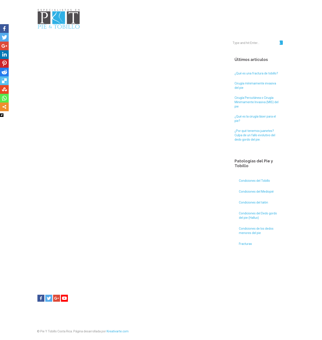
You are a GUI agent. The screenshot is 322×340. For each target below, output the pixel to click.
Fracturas (245, 244)
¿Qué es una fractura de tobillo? (256, 73)
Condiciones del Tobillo (254, 180)
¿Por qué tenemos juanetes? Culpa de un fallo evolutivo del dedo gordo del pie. (255, 135)
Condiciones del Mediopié (256, 191)
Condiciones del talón (253, 202)
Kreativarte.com (118, 331)
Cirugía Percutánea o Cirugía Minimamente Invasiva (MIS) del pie (256, 102)
